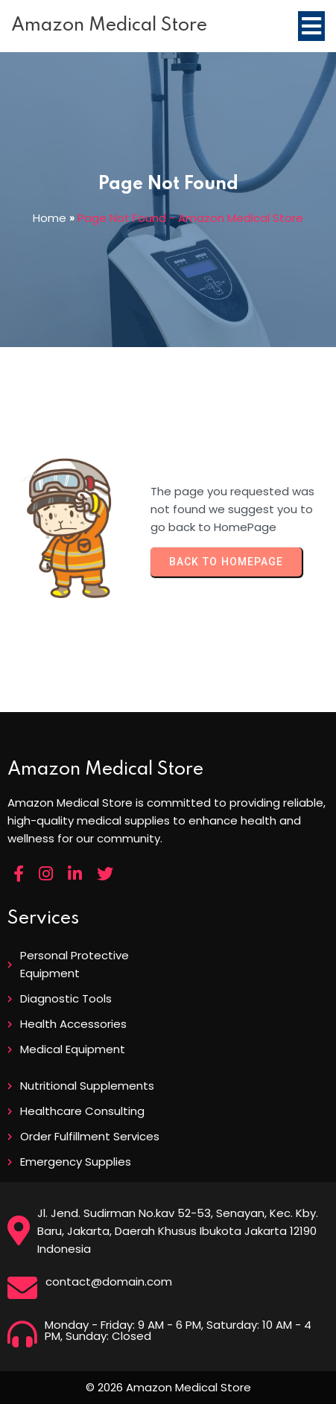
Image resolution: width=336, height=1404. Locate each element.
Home (49, 218)
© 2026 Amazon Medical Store (168, 1387)
